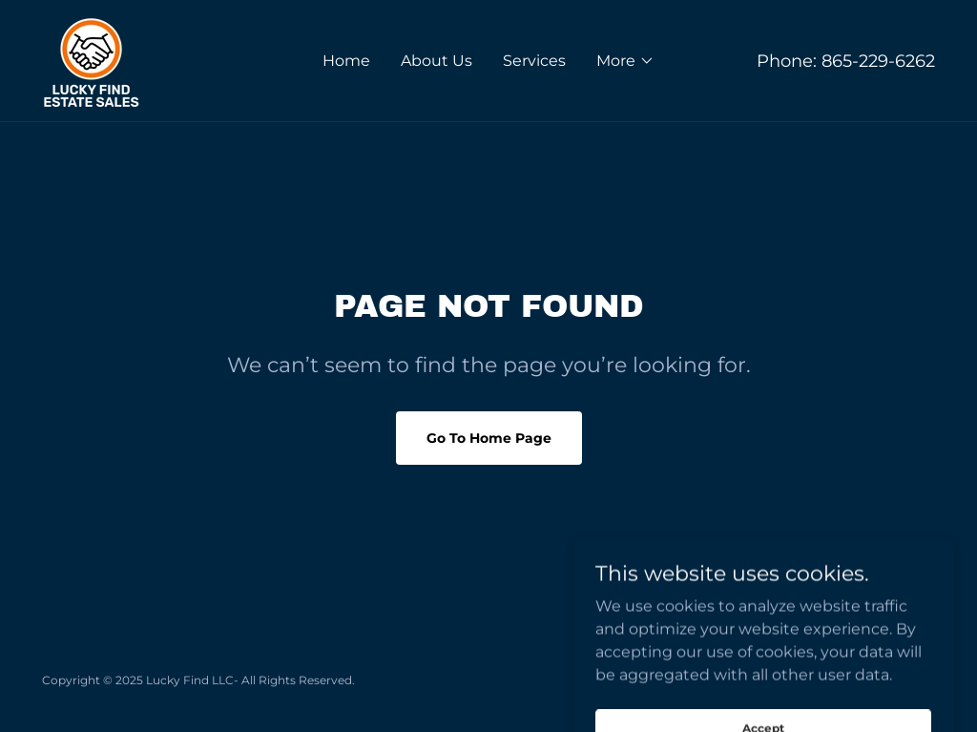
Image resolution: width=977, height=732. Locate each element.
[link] (91, 60)
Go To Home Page (488, 438)
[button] (625, 61)
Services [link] (534, 61)
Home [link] (346, 61)
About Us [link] (436, 61)
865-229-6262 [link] (878, 61)
